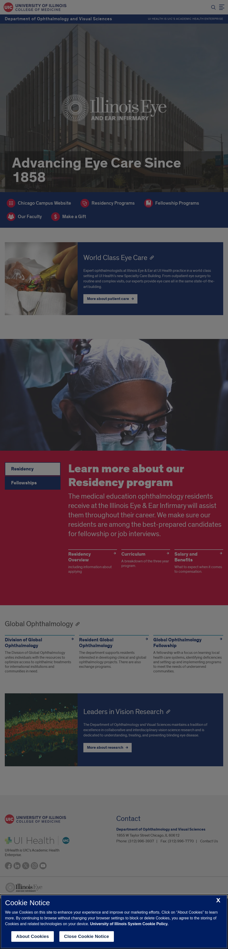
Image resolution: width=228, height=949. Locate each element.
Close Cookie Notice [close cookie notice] (86, 936)
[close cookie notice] (218, 900)
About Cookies (32, 936)
